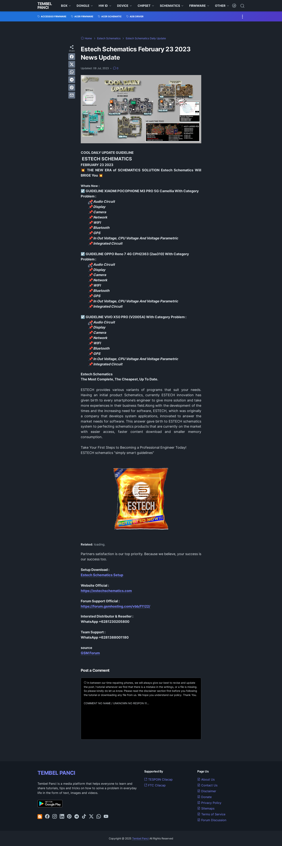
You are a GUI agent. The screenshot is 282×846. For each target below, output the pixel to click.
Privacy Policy (209, 803)
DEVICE (122, 6)
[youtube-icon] (106, 816)
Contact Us (207, 785)
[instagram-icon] (54, 816)
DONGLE (83, 6)
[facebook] (71, 56)
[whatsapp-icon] (98, 816)
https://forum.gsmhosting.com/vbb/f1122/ (115, 606)
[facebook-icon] (47, 816)
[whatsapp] (71, 72)
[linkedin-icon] (62, 816)
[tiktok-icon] (84, 816)
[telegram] (71, 79)
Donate (204, 797)
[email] (71, 95)
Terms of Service (211, 814)
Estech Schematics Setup (102, 575)
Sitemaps (205, 808)
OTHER (220, 6)
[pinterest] (71, 87)
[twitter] (71, 64)
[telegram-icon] (76, 816)
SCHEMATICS (170, 6)
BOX (64, 6)
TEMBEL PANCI (56, 773)
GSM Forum (90, 653)
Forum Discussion (211, 820)
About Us (206, 779)
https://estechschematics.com (106, 591)
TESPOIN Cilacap (158, 779)
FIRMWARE (197, 6)
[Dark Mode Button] (234, 5)
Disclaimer (206, 791)
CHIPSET (144, 6)
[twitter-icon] (91, 816)
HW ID (103, 6)
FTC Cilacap (155, 785)
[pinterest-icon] (69, 816)
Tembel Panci (44, 6)
